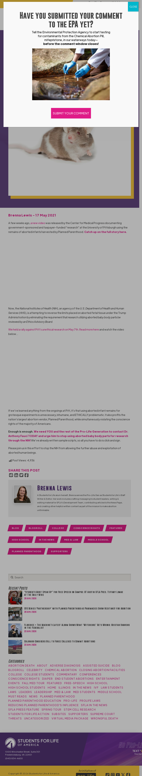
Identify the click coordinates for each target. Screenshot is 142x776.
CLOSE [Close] (133, 6)
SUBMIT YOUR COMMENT (71, 113)
